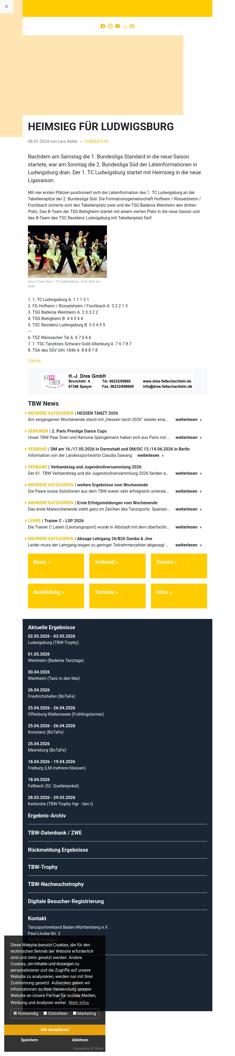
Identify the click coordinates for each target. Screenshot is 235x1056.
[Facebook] (102, 73)
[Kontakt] (117, 73)
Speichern (29, 1040)
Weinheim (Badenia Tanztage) (56, 705)
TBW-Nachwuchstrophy (56, 929)
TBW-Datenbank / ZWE (55, 877)
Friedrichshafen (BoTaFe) (51, 741)
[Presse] (132, 73)
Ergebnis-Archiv (47, 860)
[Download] (125, 73)
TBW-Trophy (43, 912)
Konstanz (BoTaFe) (45, 776)
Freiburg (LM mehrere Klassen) (57, 812)
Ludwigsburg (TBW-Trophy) (53, 687)
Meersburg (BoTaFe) (47, 794)
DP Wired (96, 1048)
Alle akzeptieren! (55, 1030)
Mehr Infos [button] (79, 1002)
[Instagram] (110, 73)
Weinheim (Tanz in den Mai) (54, 723)
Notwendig (25, 1013)
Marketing (84, 1013)
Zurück (34, 405)
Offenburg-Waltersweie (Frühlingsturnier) (66, 759)
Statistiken (55, 1013)
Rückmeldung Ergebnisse (58, 895)
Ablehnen (80, 1040)
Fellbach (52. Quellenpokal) (53, 830)
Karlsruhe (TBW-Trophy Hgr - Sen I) (60, 848)
